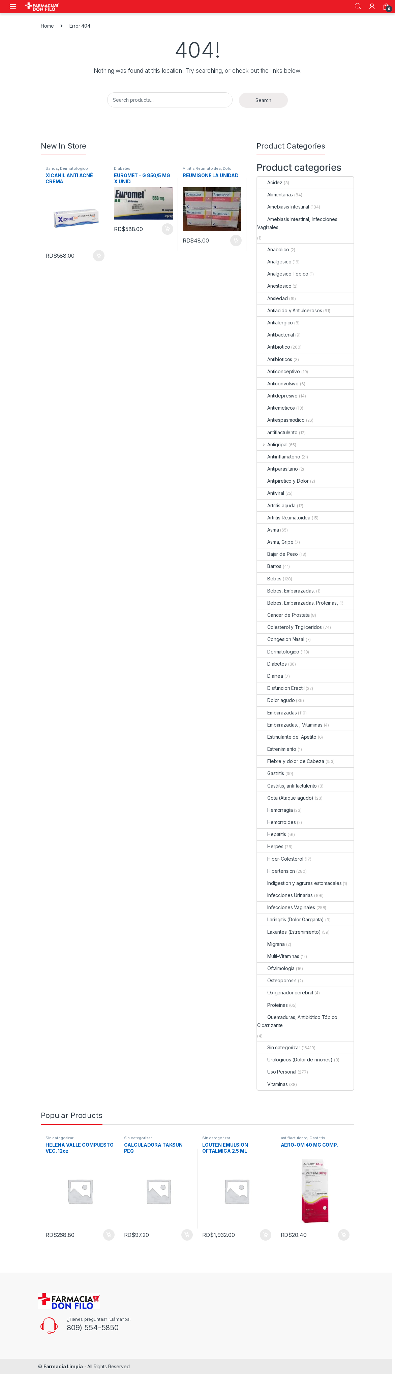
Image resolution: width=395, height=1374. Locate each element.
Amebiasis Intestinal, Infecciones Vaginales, (297, 223)
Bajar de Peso (277, 554)
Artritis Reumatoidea (202, 168)
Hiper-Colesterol (280, 859)
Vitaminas (272, 1084)
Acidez (269, 182)
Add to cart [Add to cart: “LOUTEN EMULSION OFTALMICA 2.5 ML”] (265, 1235)
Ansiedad (272, 298)
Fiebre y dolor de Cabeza (290, 761)
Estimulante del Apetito (286, 737)
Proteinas (272, 1005)
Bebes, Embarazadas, (286, 591)
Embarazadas (277, 712)
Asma (268, 530)
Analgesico (274, 261)
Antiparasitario (277, 469)
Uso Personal (276, 1072)
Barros (51, 168)
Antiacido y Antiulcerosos (289, 310)
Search (358, 6)
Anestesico (274, 286)
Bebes (269, 578)
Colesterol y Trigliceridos (289, 627)
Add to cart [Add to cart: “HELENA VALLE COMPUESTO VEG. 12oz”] (109, 1235)
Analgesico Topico (282, 274)
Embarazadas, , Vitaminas (290, 725)
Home (47, 26)
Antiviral (270, 493)
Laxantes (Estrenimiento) (289, 932)
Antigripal (272, 444)
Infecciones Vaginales (286, 907)
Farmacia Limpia (63, 1366)
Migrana (271, 944)
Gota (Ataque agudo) (285, 798)
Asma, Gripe (275, 542)
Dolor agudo (276, 700)
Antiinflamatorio (278, 456)
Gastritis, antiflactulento (287, 786)
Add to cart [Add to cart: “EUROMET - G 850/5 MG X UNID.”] (167, 229)
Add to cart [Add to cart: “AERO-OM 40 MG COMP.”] (344, 1235)
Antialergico (275, 322)
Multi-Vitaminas (278, 956)
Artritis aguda (276, 505)
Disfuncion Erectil (280, 688)
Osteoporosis (277, 980)
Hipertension (276, 871)
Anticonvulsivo (278, 383)
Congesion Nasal (280, 639)
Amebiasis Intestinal (283, 207)
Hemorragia (275, 810)
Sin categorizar (278, 1047)
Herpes (270, 846)
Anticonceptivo (278, 371)
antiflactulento (277, 432)
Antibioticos (274, 359)
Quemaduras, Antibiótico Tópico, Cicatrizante (298, 1021)
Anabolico (273, 249)
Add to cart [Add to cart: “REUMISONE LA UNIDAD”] (236, 240)
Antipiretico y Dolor (283, 481)
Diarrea (270, 676)
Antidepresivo (277, 395)
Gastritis (270, 773)
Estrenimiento (276, 749)
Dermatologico (74, 168)
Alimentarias (275, 194)
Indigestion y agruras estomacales (299, 883)
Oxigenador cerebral (285, 992)
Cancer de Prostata (283, 615)
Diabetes (122, 168)
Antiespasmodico (281, 420)
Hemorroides (276, 822)
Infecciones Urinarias (285, 895)
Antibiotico (273, 347)
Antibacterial (275, 335)
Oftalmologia (276, 968)
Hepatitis (271, 834)
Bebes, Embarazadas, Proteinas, (297, 603)
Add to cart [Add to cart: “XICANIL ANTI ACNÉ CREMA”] (98, 255)
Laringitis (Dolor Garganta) (290, 919)
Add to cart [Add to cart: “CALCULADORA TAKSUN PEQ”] (187, 1235)
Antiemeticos (276, 408)
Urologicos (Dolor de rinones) (295, 1059)
